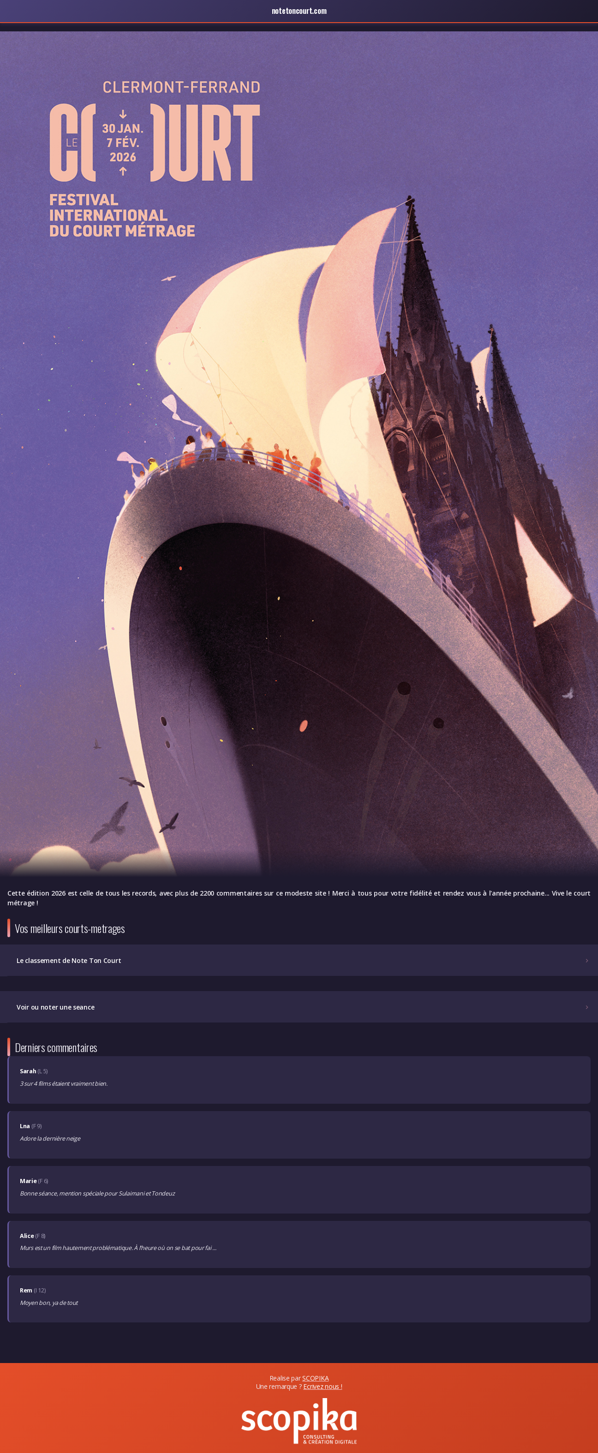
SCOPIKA (315, 1378)
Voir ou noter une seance (304, 1007)
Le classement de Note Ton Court (304, 960)
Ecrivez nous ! (322, 1386)
